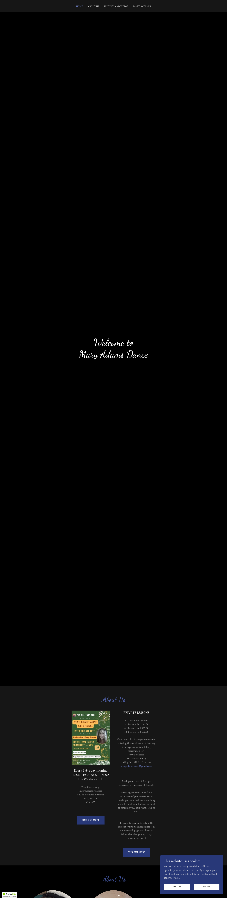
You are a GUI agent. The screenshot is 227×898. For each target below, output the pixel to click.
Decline (177, 887)
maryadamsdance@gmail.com (136, 766)
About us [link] (93, 6)
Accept (206, 887)
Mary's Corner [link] (142, 6)
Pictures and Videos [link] (116, 6)
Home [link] (79, 6)
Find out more (90, 820)
